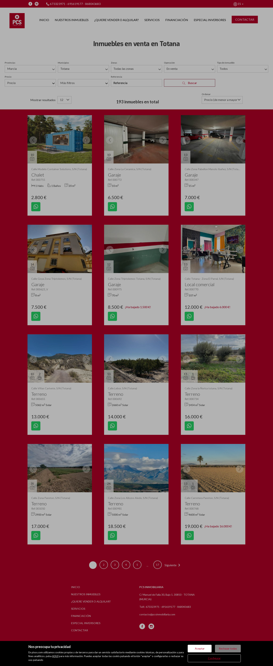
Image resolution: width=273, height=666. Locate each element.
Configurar (214, 658)
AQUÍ (55, 656)
